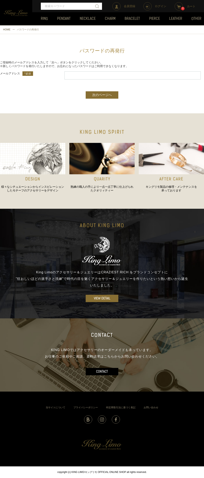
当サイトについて (55, 407)
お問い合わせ (151, 407)
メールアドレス (10, 73)
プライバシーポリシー (85, 407)
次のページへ (102, 95)
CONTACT (102, 371)
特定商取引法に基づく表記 (120, 407)
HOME (6, 29)
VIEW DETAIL (102, 298)
